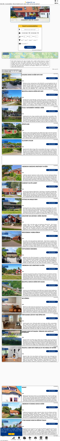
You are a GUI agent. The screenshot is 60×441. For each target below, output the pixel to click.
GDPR (5, 432)
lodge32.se (30, 2)
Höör (3, 76)
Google (18, 428)
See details (52, 78)
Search (30, 47)
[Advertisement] (30, 374)
